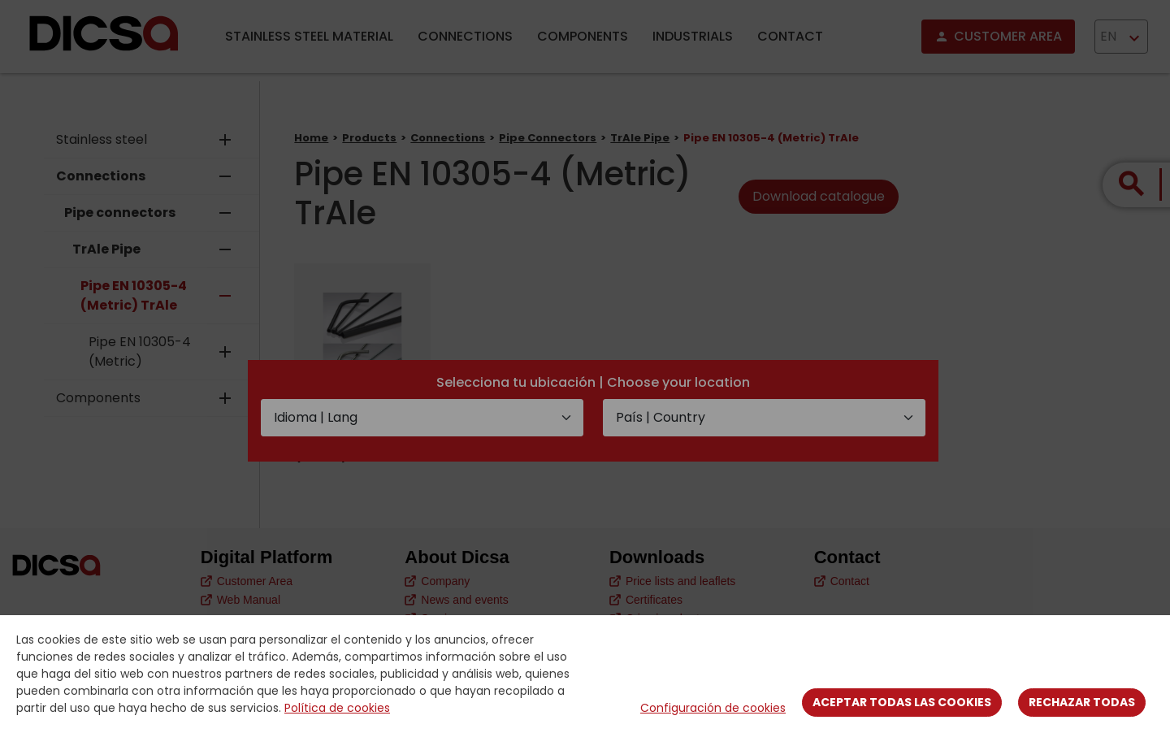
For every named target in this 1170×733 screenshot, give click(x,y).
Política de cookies (337, 708)
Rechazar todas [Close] (1082, 702)
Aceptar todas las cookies (901, 702)
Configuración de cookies (713, 708)
